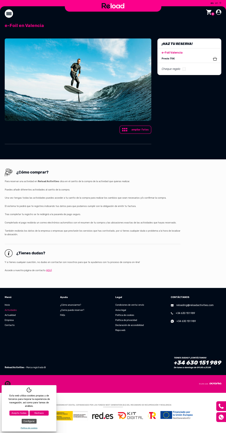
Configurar (29, 421)
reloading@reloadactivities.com (192, 305)
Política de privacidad (126, 320)
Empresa (9, 320)
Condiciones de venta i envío (129, 305)
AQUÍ (49, 270)
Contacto (10, 325)
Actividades (11, 310)
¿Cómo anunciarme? (70, 305)
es (212, 3)
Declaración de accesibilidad (129, 325)
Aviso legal (120, 310)
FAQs (62, 315)
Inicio (7, 305)
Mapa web (120, 330)
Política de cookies (124, 315)
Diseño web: (210, 383)
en (216, 3)
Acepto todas (19, 413)
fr (220, 3)
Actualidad (10, 315)
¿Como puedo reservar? (72, 310)
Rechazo (39, 413)
